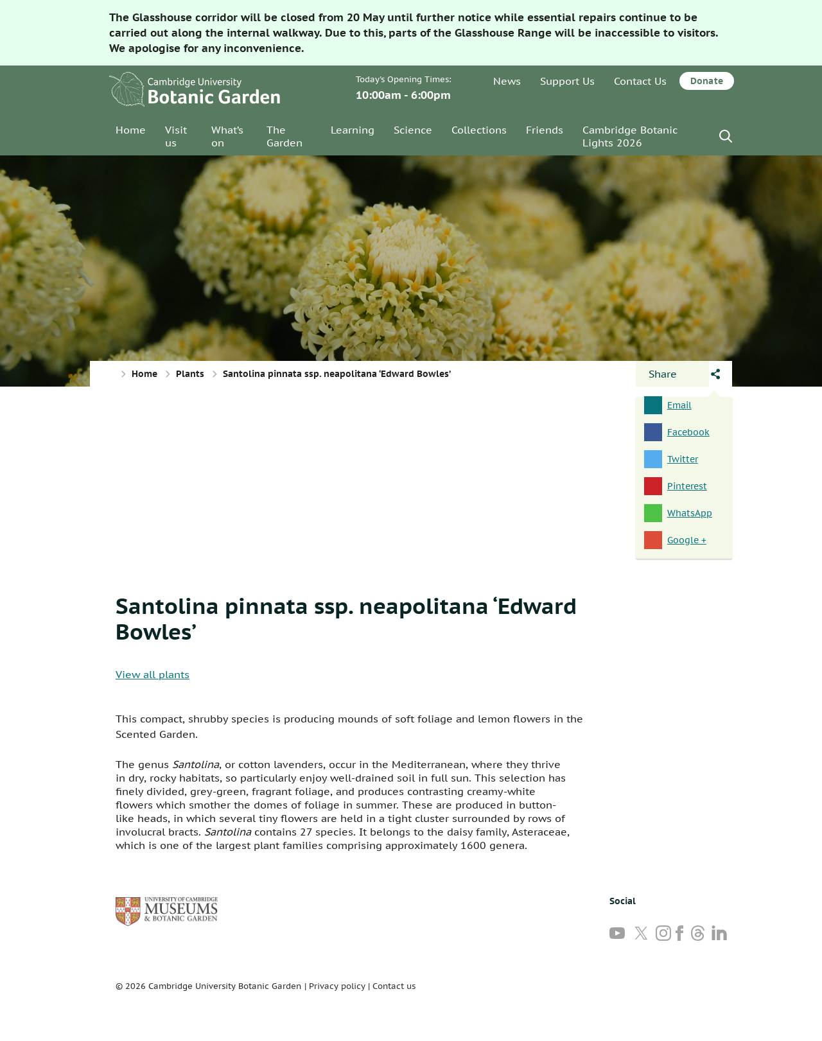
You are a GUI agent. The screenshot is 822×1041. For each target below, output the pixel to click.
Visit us (176, 136)
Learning (352, 129)
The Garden (284, 136)
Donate (706, 81)
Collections (479, 129)
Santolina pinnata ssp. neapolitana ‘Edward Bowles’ (346, 618)
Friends (544, 129)
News (507, 80)
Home (131, 129)
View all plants (152, 674)
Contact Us (640, 80)
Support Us (567, 80)
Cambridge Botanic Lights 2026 (630, 136)
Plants (190, 374)
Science (413, 129)
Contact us (393, 986)
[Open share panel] (672, 374)
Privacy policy (337, 986)
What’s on (227, 136)
